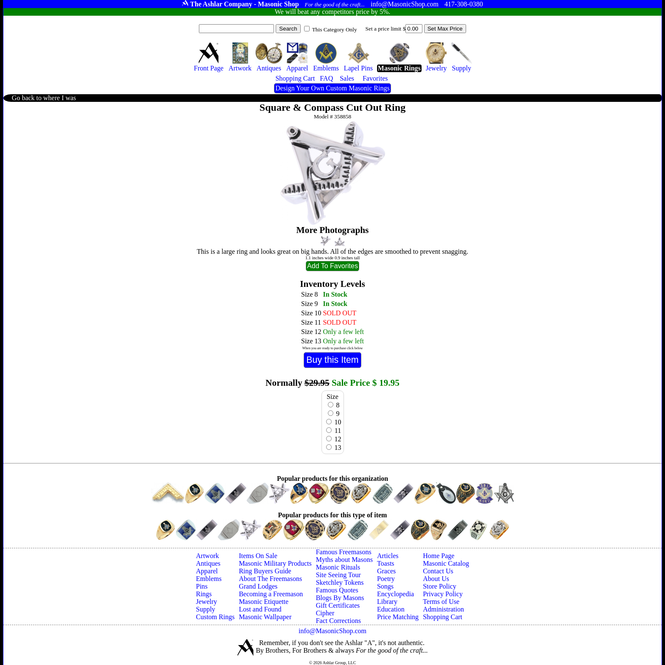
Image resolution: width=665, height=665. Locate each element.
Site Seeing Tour (338, 574)
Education (391, 609)
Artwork (207, 555)
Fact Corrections (338, 620)
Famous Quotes (337, 590)
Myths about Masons (344, 559)
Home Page (438, 555)
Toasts (385, 563)
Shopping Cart (442, 616)
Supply (205, 609)
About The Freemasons (270, 578)
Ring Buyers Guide (265, 571)
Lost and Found (260, 609)
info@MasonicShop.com (332, 630)
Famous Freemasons (344, 552)
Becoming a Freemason (271, 594)
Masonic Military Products (275, 563)
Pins (202, 586)
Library (387, 601)
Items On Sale (258, 555)
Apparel (207, 571)
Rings (204, 594)
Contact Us (438, 571)
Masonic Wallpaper (265, 616)
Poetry (386, 578)
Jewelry (206, 601)
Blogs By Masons (340, 597)
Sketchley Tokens (340, 582)
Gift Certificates (338, 605)
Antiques (208, 563)
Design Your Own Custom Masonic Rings (332, 88)
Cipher (325, 613)
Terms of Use (441, 601)
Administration (443, 609)
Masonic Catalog (446, 563)
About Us (436, 578)
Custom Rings (215, 616)
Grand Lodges (258, 586)
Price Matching (398, 616)
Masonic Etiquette (263, 601)
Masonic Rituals (338, 567)
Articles (388, 555)
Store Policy (439, 586)
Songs (385, 586)
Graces (386, 571)
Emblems (208, 578)
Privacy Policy (443, 594)
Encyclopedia (395, 594)
